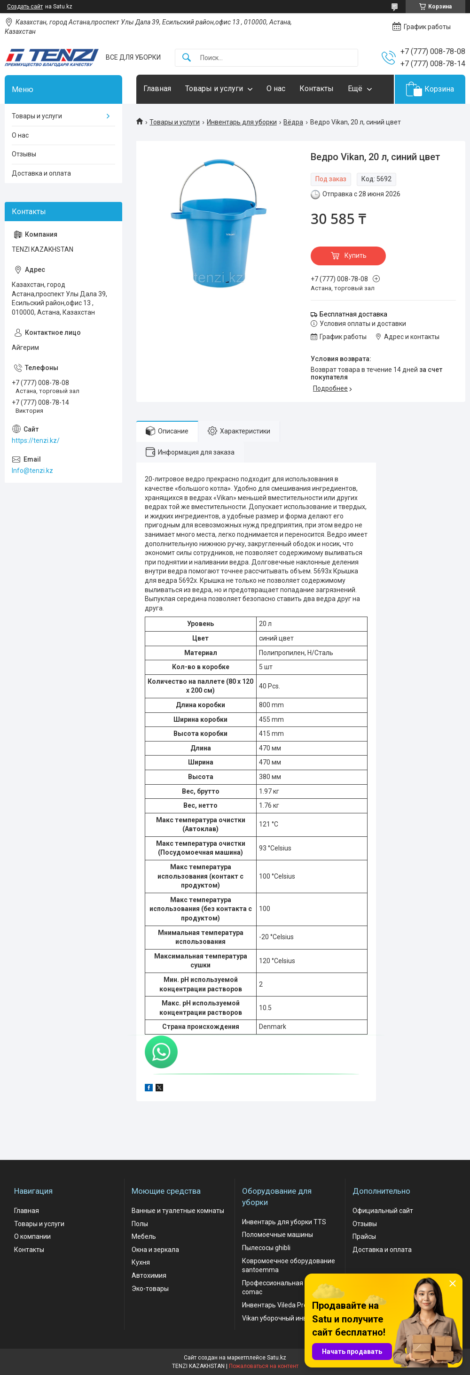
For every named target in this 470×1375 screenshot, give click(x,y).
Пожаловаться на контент (263, 1366)
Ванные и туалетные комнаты (178, 1210)
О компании (32, 1236)
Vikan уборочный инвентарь (285, 1318)
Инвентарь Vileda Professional (288, 1305)
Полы (140, 1224)
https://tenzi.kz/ (36, 440)
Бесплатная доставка (353, 314)
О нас (275, 88)
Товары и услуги (214, 88)
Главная (157, 88)
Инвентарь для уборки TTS (284, 1222)
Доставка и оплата (41, 173)
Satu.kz (276, 1357)
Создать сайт (25, 6)
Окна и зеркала (155, 1249)
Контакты (316, 88)
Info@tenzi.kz (32, 470)
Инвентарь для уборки (242, 122)
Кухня (141, 1262)
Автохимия (149, 1275)
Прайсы (364, 1236)
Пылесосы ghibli (266, 1247)
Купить (356, 255)
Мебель (144, 1236)
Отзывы (24, 154)
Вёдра (293, 122)
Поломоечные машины (277, 1234)
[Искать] (186, 58)
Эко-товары (150, 1288)
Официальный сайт (382, 1210)
